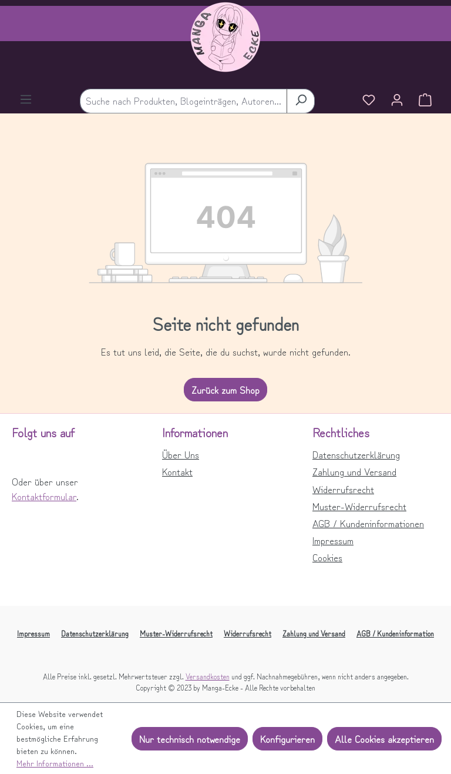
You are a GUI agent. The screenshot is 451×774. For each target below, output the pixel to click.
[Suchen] (301, 101)
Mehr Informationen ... (54, 763)
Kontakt (177, 471)
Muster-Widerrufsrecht (359, 506)
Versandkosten (208, 676)
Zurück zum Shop (225, 390)
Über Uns (180, 454)
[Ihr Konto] (397, 101)
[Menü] (26, 100)
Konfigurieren (287, 739)
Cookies (327, 557)
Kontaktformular (44, 496)
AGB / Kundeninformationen (368, 523)
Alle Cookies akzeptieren (384, 739)
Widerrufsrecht (343, 489)
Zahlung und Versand (354, 471)
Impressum (333, 540)
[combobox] (183, 101)
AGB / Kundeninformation (395, 633)
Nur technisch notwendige (189, 739)
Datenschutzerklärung (356, 454)
